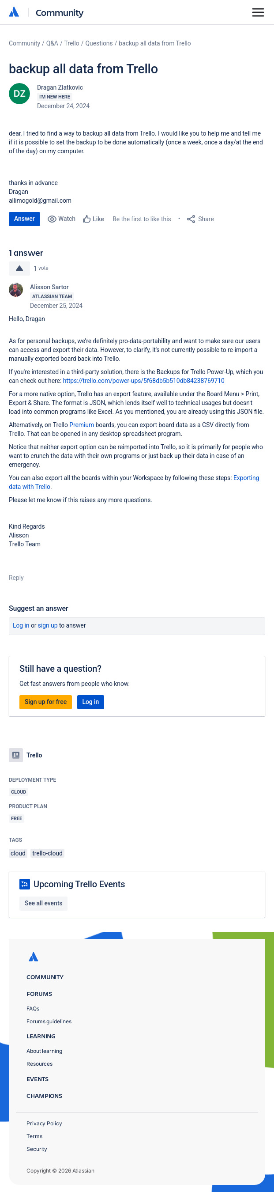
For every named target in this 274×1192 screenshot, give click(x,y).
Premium (81, 424)
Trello (71, 43)
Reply (16, 577)
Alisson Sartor (49, 287)
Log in (21, 625)
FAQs (32, 1008)
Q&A (52, 43)
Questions (99, 43)
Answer (24, 218)
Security (36, 1149)
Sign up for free (46, 701)
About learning (44, 1051)
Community (60, 12)
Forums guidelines (48, 1021)
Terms (34, 1136)
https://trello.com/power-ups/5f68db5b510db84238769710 (144, 380)
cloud (18, 853)
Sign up (48, 625)
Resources (39, 1063)
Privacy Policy (44, 1123)
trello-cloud (47, 853)
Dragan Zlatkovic (60, 87)
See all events (43, 903)
